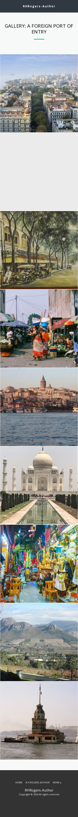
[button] (4, 6)
